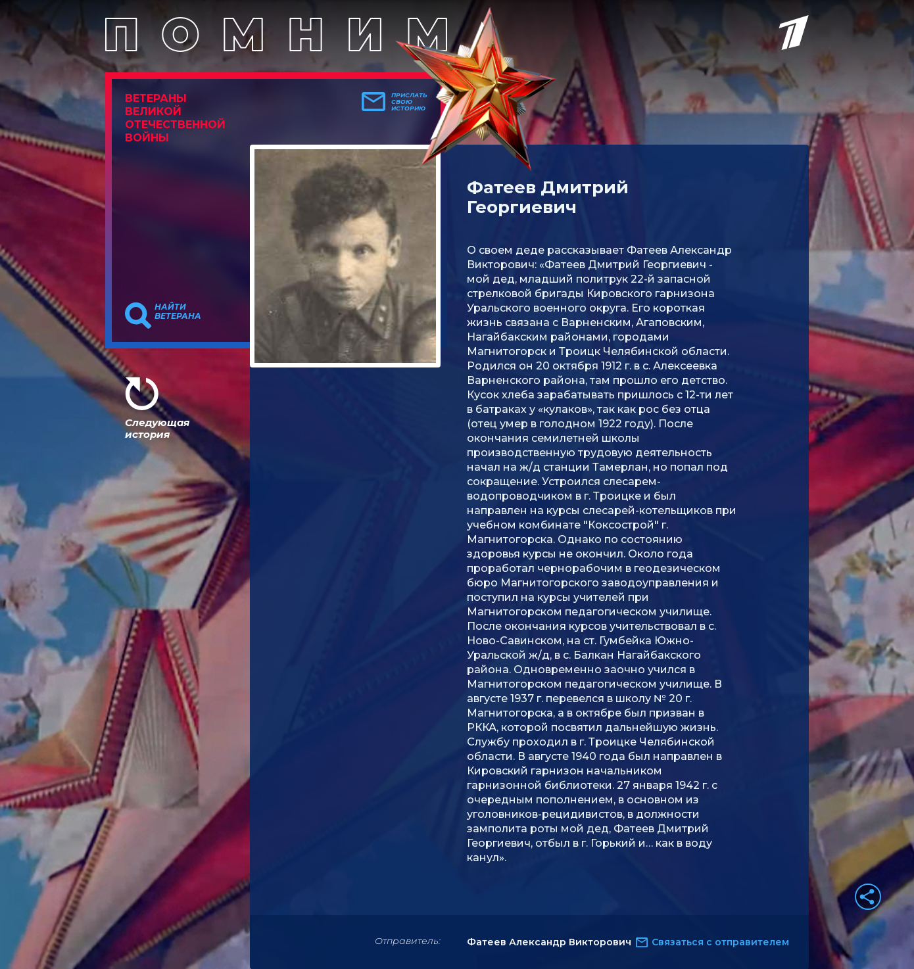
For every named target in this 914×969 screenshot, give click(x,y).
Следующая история (157, 428)
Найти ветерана (178, 311)
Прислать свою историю (409, 102)
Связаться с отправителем (720, 942)
